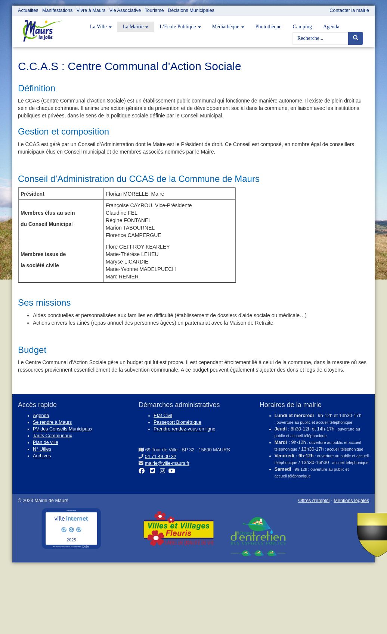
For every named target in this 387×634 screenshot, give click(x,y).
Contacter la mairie (349, 10)
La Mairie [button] (136, 26)
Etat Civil (163, 415)
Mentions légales (351, 500)
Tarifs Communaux (52, 435)
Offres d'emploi (313, 500)
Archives (42, 455)
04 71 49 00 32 (160, 456)
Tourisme (154, 10)
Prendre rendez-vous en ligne (184, 429)
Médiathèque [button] (228, 26)
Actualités (28, 10)
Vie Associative (125, 10)
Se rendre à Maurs (52, 422)
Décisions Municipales (191, 10)
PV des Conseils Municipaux (63, 429)
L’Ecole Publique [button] (180, 26)
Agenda (331, 26)
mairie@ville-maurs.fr (167, 463)
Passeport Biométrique (177, 422)
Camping (302, 26)
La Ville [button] (101, 26)
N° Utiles (42, 449)
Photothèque (269, 26)
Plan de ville (45, 442)
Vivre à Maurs (91, 10)
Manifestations (57, 10)
